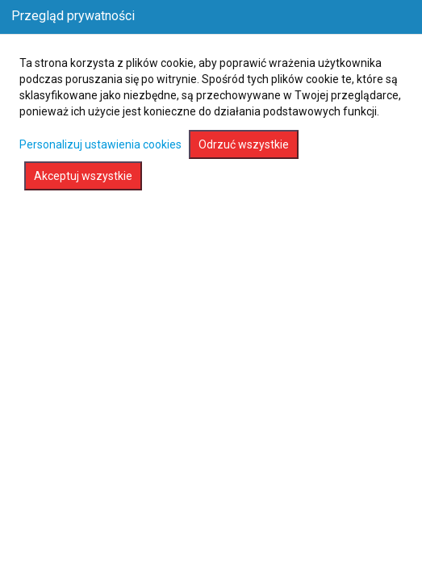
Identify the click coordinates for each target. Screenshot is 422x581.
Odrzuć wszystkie (243, 144)
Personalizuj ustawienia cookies (100, 144)
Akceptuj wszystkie (83, 175)
